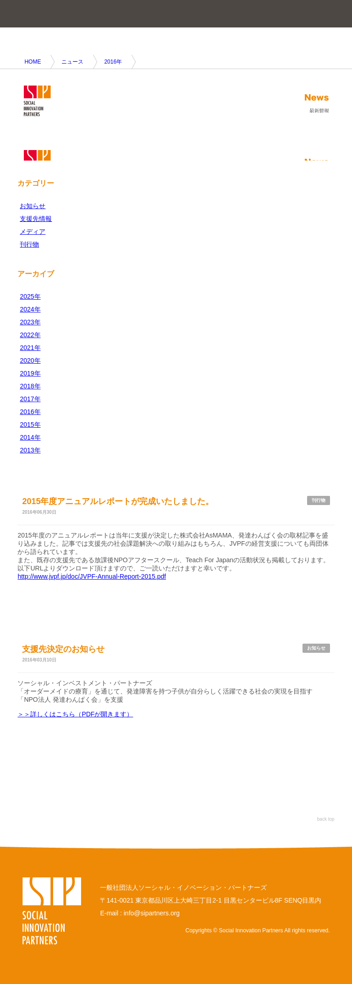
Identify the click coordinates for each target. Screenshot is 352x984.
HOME (32, 62)
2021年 (30, 347)
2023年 (30, 322)
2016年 (113, 62)
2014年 (30, 437)
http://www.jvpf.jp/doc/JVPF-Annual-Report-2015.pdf (91, 576)
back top (326, 819)
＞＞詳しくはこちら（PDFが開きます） (75, 714)
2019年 (30, 373)
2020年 (30, 360)
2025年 (30, 296)
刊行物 (29, 244)
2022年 (30, 335)
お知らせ (32, 206)
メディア (32, 231)
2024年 (30, 309)
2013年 (30, 450)
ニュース (72, 62)
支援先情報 (36, 218)
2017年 (30, 399)
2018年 (30, 386)
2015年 (30, 424)
